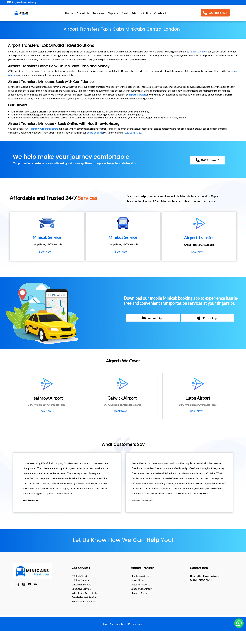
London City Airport (141, 588)
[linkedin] (35, 584)
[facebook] (12, 584)
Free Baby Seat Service (84, 597)
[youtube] (29, 584)
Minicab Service (80, 575)
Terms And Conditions (114, 623)
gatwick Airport (140, 584)
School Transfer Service (84, 601)
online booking (95, 132)
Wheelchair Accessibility (85, 592)
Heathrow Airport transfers (43, 128)
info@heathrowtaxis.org (21, 2)
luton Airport (138, 580)
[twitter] (18, 584)
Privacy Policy (136, 623)
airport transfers (199, 51)
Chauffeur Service (81, 584)
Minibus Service (80, 580)
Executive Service (81, 588)
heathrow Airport (140, 575)
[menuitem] (69, 14)
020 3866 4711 (133, 132)
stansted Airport (140, 592)
